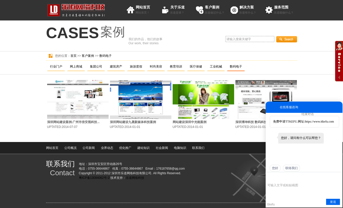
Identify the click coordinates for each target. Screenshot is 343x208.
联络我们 (291, 168)
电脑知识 (180, 148)
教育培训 (176, 66)
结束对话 (308, 114)
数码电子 (105, 56)
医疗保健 (196, 66)
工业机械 (216, 66)
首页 (73, 56)
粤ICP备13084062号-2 (94, 178)
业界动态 (107, 148)
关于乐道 (177, 7)
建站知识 (143, 148)
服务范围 (281, 7)
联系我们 (198, 148)
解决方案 (247, 7)
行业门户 (56, 66)
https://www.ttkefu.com (319, 121)
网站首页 (143, 7)
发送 (333, 202)
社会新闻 (162, 148)
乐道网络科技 (135, 178)
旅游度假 (136, 66)
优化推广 (125, 148)
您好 (275, 168)
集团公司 (96, 66)
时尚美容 (156, 66)
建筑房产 (116, 66)
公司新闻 (88, 148)
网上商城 (76, 66)
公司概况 (70, 148)
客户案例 (212, 7)
